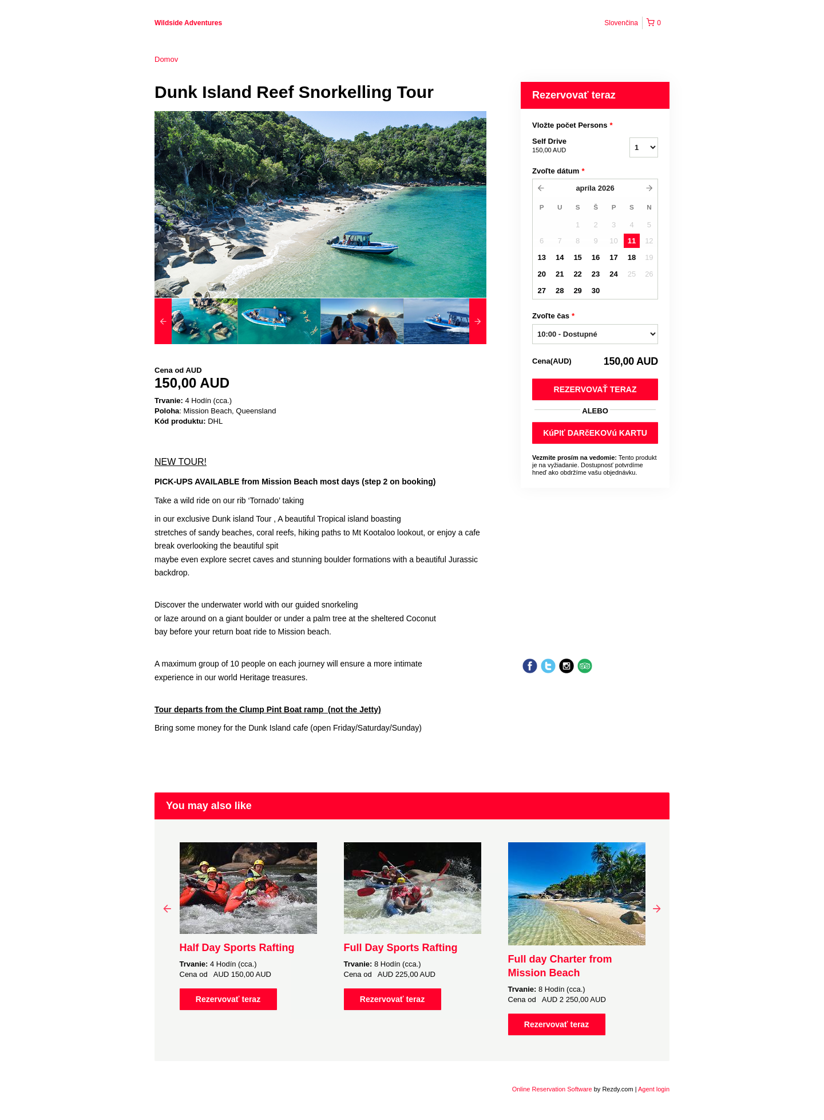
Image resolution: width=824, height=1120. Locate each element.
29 (577, 290)
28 (560, 290)
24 (613, 274)
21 (560, 274)
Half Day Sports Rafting (237, 947)
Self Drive (566, 146)
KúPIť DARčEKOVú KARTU (595, 432)
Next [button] (657, 908)
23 (596, 274)
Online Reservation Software (552, 1089)
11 (632, 240)
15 (577, 257)
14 (560, 257)
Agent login (654, 1089)
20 (541, 274)
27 (541, 290)
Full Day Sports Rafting (401, 947)
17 (613, 257)
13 (541, 257)
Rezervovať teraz (595, 389)
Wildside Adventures (188, 23)
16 (596, 257)
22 (577, 274)
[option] (195, 321)
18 (632, 257)
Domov (166, 59)
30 (596, 290)
